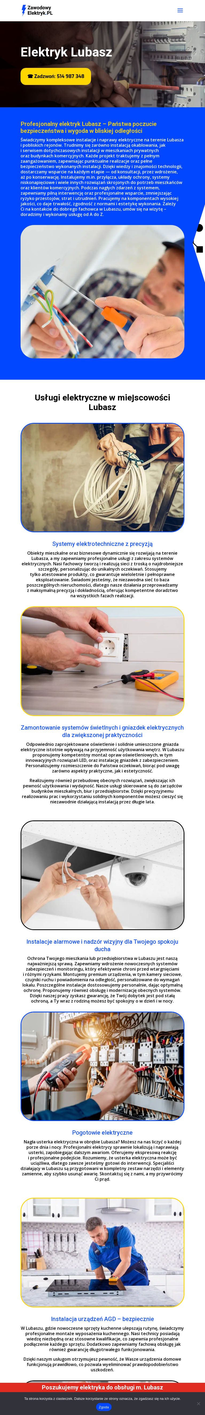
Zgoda (104, 1407)
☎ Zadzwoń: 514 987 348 (55, 76)
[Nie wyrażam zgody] (198, 1403)
